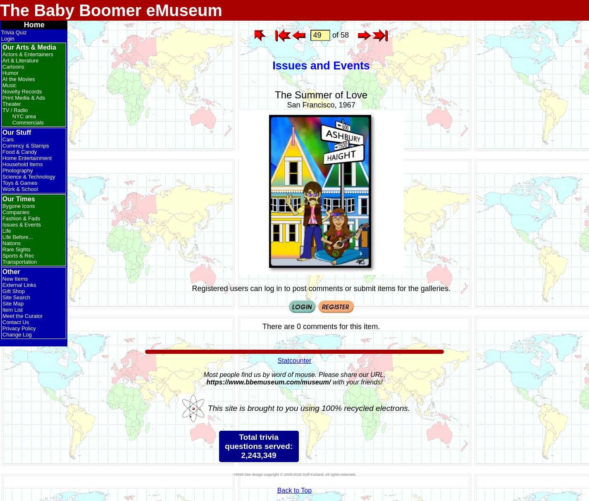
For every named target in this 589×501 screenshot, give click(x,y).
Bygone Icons (18, 206)
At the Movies (18, 79)
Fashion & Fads (21, 218)
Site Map (13, 304)
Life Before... (17, 237)
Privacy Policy (19, 328)
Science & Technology (28, 177)
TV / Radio (15, 110)
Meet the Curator (22, 316)
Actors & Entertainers (27, 54)
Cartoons (13, 67)
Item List (12, 310)
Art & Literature (20, 60)
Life (6, 231)
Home (34, 25)
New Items (15, 279)
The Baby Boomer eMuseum (111, 10)
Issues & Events (21, 225)
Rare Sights (16, 249)
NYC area (24, 116)
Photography (17, 170)
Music (9, 85)
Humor (10, 73)
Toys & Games (20, 183)
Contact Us (15, 322)
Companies (16, 212)
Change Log (17, 335)
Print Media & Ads (23, 98)
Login (7, 39)
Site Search (16, 297)
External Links (19, 285)
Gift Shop (13, 291)
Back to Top (294, 490)
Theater (11, 104)
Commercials (28, 122)
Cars (8, 139)
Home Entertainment (27, 158)
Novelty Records (22, 91)
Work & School (20, 189)
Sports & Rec (18, 256)
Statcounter (295, 360)
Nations (11, 243)
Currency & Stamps (25, 146)
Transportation (19, 262)
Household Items (22, 164)
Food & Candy (19, 152)
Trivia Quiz (14, 32)
